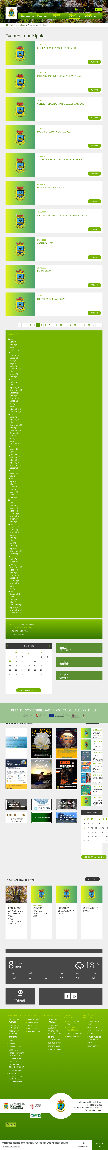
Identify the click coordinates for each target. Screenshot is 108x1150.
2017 (10, 556)
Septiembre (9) (16, 604)
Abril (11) (13, 588)
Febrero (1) (14, 435)
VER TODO (92, 879)
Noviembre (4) (16, 460)
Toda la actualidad (18, 25)
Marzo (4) (14, 578)
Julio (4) (13, 384)
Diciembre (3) (15, 430)
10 (61, 325)
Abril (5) (13, 360)
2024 (10, 379)
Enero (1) (13, 427)
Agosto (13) (14, 387)
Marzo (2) (14, 401)
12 (70, 325)
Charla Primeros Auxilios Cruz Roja (57, 48)
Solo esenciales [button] (83, 1145)
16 (89, 325)
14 (80, 325)
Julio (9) (13, 564)
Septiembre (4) (16, 390)
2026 (10, 339)
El (28, 16)
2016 (10, 591)
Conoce (56, 16)
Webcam (76, 9)
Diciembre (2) (15, 457)
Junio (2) (13, 545)
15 (84, 325)
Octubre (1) (14, 433)
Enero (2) (13, 344)
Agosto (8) (14, 569)
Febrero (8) (14, 575)
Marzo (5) (14, 529)
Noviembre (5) (16, 583)
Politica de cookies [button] (11, 1146)
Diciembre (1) (15, 486)
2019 (10, 500)
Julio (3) (13, 371)
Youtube (100, 9)
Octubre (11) (15, 594)
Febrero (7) (14, 527)
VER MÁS (94, 62)
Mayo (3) (13, 451)
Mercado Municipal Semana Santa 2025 (59, 75)
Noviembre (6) (16, 610)
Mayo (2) (13, 347)
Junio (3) (13, 454)
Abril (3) (13, 342)
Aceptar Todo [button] (100, 1145)
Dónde (64, 663)
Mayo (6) (13, 363)
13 (75, 325)
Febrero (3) (14, 355)
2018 (10, 524)
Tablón (90, 16)
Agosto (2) (14, 481)
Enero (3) (13, 497)
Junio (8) (13, 559)
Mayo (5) (13, 535)
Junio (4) (13, 366)
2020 (10, 478)
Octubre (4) (14, 580)
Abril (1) (13, 403)
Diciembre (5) (15, 368)
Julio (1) (13, 422)
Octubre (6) (14, 392)
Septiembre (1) (16, 551)
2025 (10, 352)
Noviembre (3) (16, 409)
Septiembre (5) (16, 567)
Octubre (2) (14, 513)
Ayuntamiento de (11, 13)
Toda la (74, 16)
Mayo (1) (13, 596)
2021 (10, 470)
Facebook (96, 9)
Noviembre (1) (16, 443)
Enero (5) (13, 572)
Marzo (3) (14, 358)
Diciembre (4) (15, 612)
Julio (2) (13, 476)
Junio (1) (13, 599)
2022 (10, 446)
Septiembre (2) (16, 425)
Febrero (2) (14, 350)
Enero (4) (13, 376)
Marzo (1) (14, 492)
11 (66, 325)
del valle (65, 649)
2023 (10, 414)
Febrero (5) (14, 398)
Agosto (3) (14, 374)
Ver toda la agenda (29, 690)
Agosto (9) (14, 607)
